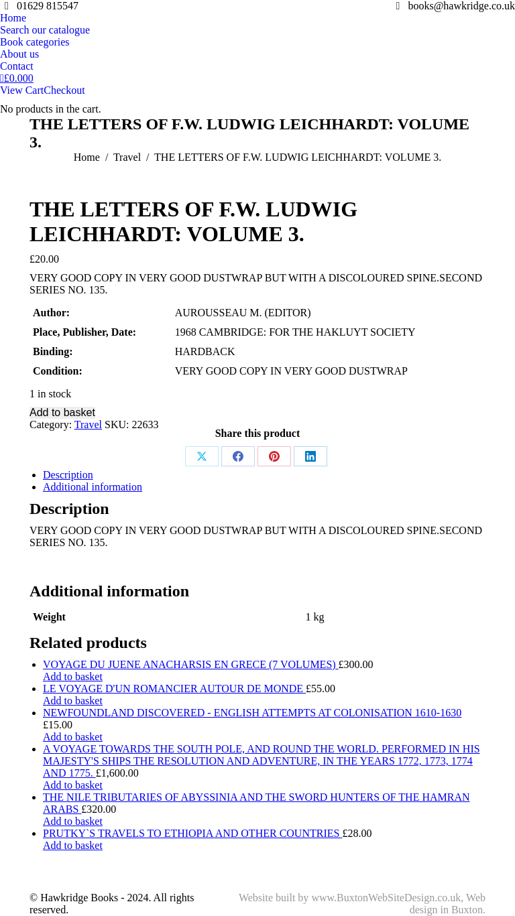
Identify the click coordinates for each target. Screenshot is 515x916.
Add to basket (62, 412)
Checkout (64, 90)
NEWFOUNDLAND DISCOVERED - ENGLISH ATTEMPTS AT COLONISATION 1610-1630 (252, 712)
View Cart (22, 90)
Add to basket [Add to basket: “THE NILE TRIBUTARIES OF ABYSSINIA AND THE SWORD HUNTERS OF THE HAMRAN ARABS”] (73, 821)
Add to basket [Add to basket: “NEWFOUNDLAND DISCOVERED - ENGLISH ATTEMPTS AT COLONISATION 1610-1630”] (73, 736)
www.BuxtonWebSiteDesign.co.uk (386, 897)
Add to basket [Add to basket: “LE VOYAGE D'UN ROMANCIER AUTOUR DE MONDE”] (73, 700)
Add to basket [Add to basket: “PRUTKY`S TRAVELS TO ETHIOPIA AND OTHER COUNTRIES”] (73, 845)
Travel (88, 424)
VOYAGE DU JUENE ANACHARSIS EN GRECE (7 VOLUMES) (191, 664)
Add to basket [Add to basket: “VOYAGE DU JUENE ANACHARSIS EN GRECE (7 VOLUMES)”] (73, 676)
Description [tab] (68, 474)
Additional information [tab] (92, 487)
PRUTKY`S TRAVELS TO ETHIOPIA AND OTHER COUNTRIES (192, 833)
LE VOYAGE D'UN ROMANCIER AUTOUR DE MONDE (174, 688)
